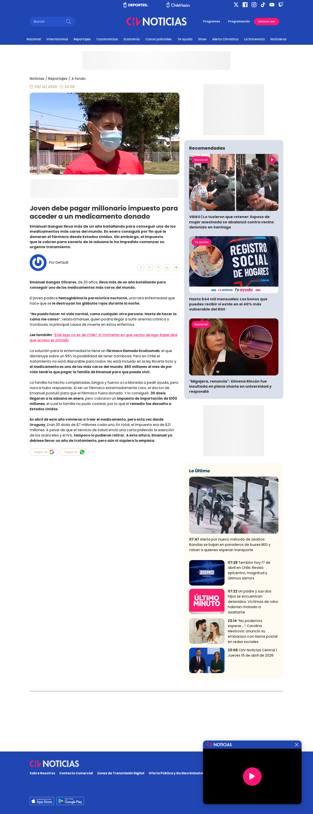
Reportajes (82, 39)
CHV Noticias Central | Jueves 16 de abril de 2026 (252, 713)
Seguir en (44, 452)
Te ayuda (184, 39)
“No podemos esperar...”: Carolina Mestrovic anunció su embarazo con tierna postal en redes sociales (252, 691)
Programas (211, 21)
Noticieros (278, 39)
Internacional (57, 39)
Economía (132, 39)
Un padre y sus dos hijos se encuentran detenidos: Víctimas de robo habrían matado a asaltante (253, 662)
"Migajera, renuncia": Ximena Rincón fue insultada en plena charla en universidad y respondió (230, 446)
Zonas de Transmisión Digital (120, 773)
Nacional (34, 39)
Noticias (37, 78)
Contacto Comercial (76, 773)
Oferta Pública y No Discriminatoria (178, 773)
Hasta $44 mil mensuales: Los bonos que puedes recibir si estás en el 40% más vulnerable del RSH (228, 364)
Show (202, 39)
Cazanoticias (107, 39)
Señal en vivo (266, 21)
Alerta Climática (225, 39)
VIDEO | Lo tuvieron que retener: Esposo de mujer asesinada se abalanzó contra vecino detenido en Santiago (231, 282)
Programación (239, 21)
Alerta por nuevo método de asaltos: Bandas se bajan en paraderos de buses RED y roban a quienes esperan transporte (229, 605)
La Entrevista (254, 39)
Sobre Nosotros (42, 773)
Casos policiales (158, 39)
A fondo (78, 78)
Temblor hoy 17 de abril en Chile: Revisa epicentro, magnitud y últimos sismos (249, 630)
